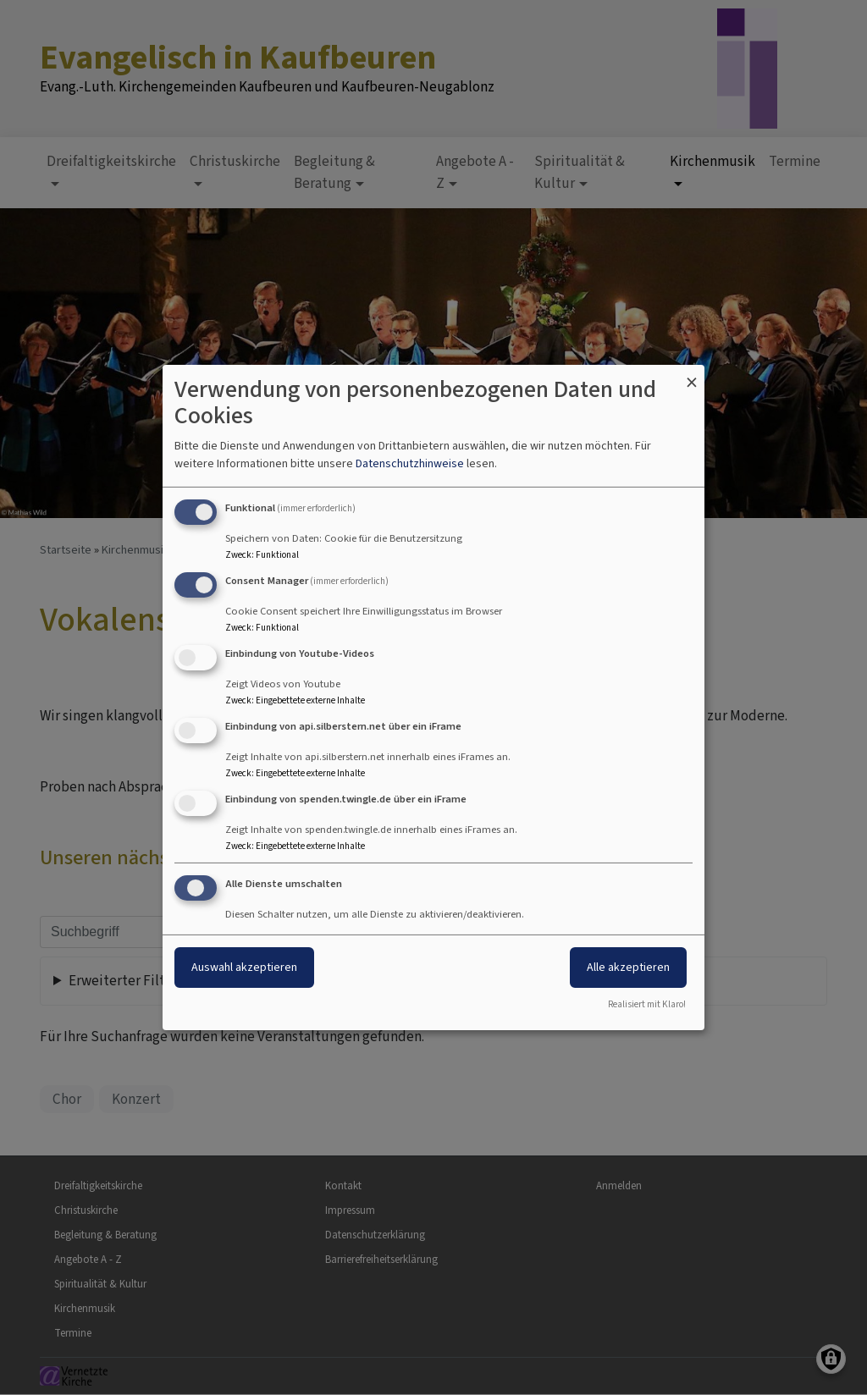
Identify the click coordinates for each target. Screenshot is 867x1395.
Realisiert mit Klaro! (647, 1004)
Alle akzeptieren (628, 967)
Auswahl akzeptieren (244, 967)
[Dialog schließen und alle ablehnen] (691, 375)
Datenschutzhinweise (410, 463)
